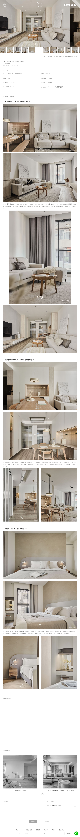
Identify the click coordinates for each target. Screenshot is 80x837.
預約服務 (61, 830)
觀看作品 (38, 830)
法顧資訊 (26, 833)
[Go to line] (76, 833)
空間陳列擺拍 (57, 56)
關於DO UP (19, 830)
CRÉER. (61, 833)
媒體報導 (46, 830)
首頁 (45, 56)
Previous (37, 793)
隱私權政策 (19, 833)
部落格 (53, 830)
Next (42, 793)
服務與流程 (29, 830)
